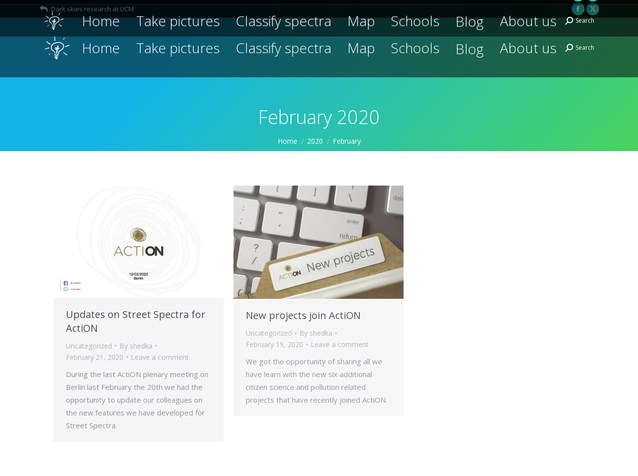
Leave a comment (160, 357)
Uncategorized (89, 345)
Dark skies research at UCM (86, 9)
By (135, 345)
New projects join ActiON (303, 315)
